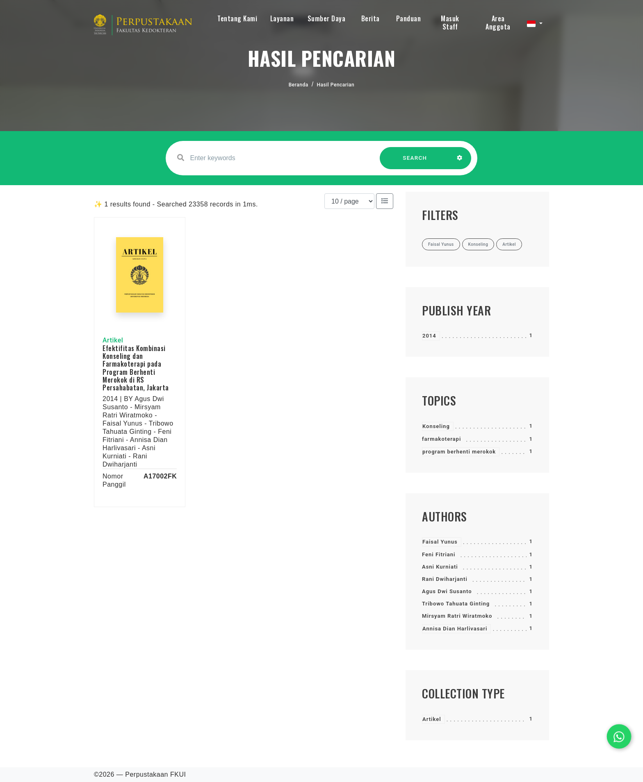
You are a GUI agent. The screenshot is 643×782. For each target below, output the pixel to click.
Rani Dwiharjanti (444, 579)
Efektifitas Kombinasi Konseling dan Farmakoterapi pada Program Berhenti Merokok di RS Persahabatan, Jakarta (136, 367)
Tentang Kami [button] (237, 18)
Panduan (408, 18)
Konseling (436, 426)
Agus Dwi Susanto (447, 591)
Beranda (298, 85)
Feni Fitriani (438, 554)
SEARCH (415, 162)
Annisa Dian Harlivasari (454, 629)
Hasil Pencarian (336, 85)
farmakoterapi (441, 439)
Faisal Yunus (440, 542)
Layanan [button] (282, 18)
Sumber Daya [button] (327, 18)
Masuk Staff (450, 23)
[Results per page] (349, 201)
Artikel (431, 719)
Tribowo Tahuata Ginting (456, 604)
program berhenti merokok (459, 452)
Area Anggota (498, 23)
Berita (370, 18)
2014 (429, 336)
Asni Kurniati (440, 567)
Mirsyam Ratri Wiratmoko (457, 616)
